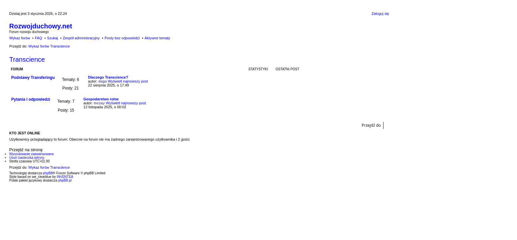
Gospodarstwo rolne (101, 99)
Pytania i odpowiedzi (30, 99)
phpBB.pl (65, 180)
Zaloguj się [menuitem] (380, 14)
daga (102, 81)
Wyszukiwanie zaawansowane (31, 154)
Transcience (27, 59)
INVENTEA (65, 177)
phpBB (48, 173)
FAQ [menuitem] (38, 38)
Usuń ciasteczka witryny (27, 157)
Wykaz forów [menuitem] (19, 38)
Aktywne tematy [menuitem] (157, 38)
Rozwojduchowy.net (40, 26)
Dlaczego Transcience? (108, 77)
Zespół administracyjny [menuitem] (81, 38)
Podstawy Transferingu (33, 77)
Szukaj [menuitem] (52, 38)
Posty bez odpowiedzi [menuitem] (122, 38)
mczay (99, 103)
